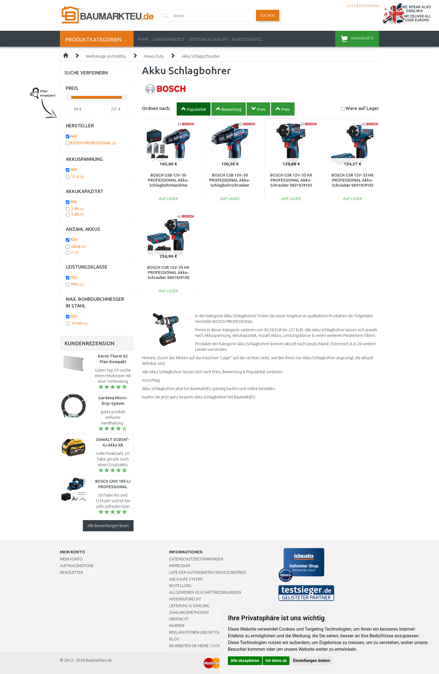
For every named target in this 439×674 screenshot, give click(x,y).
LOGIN (351, 6)
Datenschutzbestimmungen (196, 559)
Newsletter (71, 572)
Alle (73, 136)
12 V (77, 176)
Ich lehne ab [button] (276, 660)
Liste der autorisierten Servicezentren (207, 572)
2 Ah (77, 208)
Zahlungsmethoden (189, 612)
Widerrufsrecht (185, 599)
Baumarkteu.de (99, 660)
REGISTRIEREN (369, 6)
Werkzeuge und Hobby (106, 56)
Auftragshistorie (77, 565)
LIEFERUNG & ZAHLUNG (208, 39)
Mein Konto (71, 559)
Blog (174, 639)
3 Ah (77, 214)
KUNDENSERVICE (247, 39)
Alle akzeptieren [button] (245, 660)
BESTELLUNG (180, 585)
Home (143, 39)
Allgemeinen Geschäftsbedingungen (205, 592)
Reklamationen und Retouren (198, 632)
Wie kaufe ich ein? (186, 579)
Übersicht (178, 619)
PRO (77, 284)
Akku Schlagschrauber (201, 56)
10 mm (79, 323)
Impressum (179, 565)
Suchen (267, 15)
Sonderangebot (169, 39)
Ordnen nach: (156, 108)
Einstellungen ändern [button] (311, 660)
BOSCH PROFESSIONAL (93, 143)
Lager (362, 108)
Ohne (78, 246)
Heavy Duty (154, 56)
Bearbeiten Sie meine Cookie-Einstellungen (211, 646)
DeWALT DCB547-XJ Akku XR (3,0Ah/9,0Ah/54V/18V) (115, 445)
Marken (176, 625)
